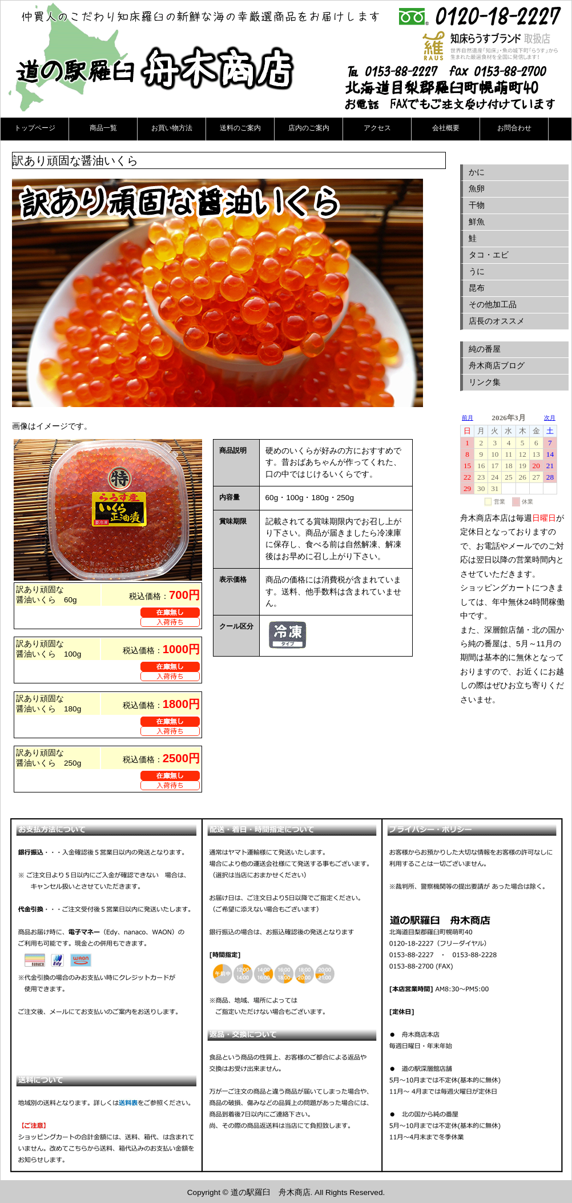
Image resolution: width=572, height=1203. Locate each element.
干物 (477, 205)
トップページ (34, 128)
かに (477, 172)
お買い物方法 (171, 128)
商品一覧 (103, 128)
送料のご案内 (240, 128)
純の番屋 (485, 349)
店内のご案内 (308, 128)
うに (477, 271)
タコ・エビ (489, 255)
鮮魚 (477, 222)
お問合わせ (514, 128)
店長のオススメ (497, 321)
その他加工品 (493, 304)
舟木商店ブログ (497, 365)
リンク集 (485, 382)
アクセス (377, 128)
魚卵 (477, 188)
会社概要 (446, 128)
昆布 (477, 288)
